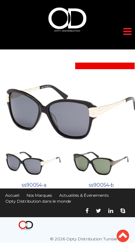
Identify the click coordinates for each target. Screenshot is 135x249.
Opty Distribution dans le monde (38, 201)
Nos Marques (39, 195)
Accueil (12, 195)
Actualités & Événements (84, 195)
